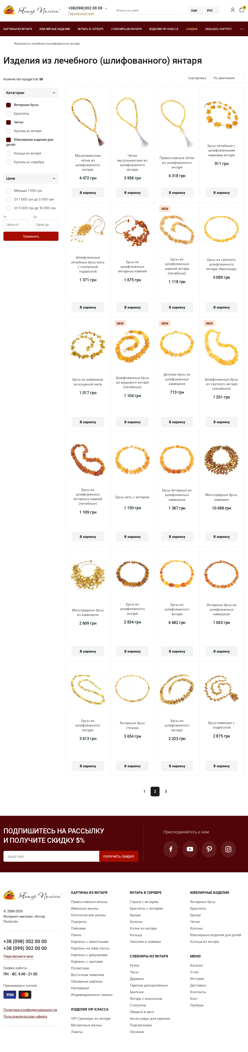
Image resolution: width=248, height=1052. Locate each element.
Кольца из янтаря (27, 153)
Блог (194, 998)
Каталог (196, 965)
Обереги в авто (142, 1011)
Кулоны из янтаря (28, 131)
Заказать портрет (218, 29)
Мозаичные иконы (86, 1025)
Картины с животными (90, 941)
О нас (194, 972)
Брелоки (137, 992)
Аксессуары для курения (150, 1018)
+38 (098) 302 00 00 (25, 941)
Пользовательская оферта (25, 1016)
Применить (31, 236)
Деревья (137, 978)
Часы (134, 972)
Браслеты (21, 113)
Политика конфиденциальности (30, 1009)
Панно (76, 935)
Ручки (134, 965)
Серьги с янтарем (144, 901)
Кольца (136, 935)
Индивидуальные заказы (92, 994)
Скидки (191, 29)
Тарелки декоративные (149, 985)
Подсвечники (141, 1025)
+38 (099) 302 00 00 (25, 948)
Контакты (198, 992)
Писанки (137, 1031)
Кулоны (136, 921)
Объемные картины (87, 981)
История (197, 978)
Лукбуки (196, 1005)
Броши (135, 915)
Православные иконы (89, 901)
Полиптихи (80, 968)
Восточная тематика (87, 974)
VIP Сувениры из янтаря (90, 1018)
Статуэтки (138, 1005)
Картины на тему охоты (90, 948)
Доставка (198, 985)
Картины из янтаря (17, 29)
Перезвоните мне (81, 14)
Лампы (77, 1031)
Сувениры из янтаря (126, 29)
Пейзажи (78, 928)
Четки (18, 122)
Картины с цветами (87, 961)
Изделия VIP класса (163, 29)
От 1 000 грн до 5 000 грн (34, 199)
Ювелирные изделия (55, 29)
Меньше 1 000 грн (28, 191)
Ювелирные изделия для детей (215, 935)
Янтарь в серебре (91, 29)
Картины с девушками (89, 954)
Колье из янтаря (143, 928)
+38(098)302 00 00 (85, 8)
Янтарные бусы (26, 105)
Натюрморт (80, 988)
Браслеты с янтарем (146, 908)
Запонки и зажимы (145, 941)
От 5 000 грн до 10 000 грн (35, 208)
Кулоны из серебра (29, 162)
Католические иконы (88, 915)
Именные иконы (84, 908)
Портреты (79, 921)
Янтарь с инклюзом (146, 998)
